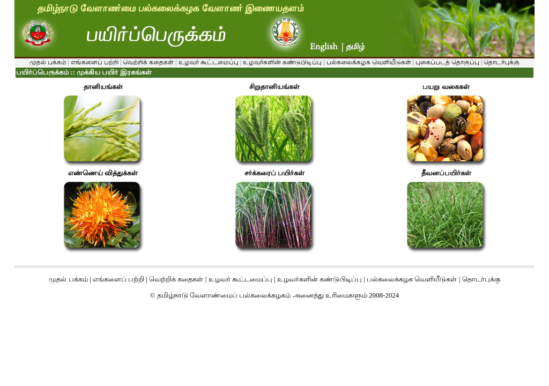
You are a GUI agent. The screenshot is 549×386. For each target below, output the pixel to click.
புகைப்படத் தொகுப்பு (447, 62)
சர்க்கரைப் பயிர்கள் (274, 173)
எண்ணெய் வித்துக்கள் (103, 173)
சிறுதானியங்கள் (274, 87)
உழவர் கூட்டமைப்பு (208, 62)
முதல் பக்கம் (47, 62)
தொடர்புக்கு (501, 62)
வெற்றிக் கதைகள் (148, 62)
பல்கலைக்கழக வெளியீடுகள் (369, 62)
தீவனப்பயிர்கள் (446, 173)
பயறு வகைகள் (445, 87)
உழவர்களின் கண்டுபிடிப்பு (281, 62)
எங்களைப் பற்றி (93, 62)
